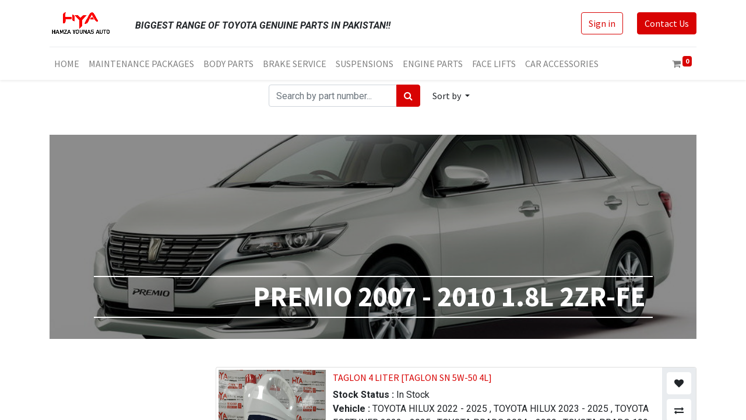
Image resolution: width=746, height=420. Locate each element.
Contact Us (667, 23)
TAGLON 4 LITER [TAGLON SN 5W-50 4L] (412, 377)
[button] (451, 96)
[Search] (408, 96)
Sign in (602, 23)
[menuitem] (67, 63)
